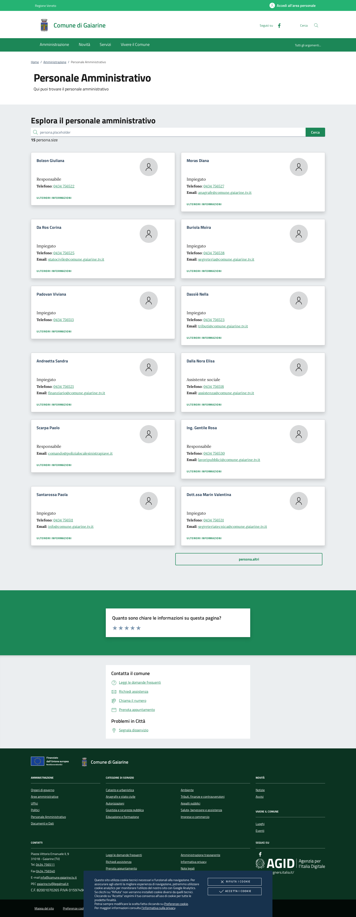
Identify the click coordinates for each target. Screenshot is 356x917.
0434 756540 (45, 871)
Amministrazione (54, 62)
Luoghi (260, 823)
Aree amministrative (44, 796)
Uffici (34, 803)
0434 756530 (214, 453)
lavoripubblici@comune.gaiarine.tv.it (229, 459)
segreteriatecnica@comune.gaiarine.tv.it (232, 526)
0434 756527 (213, 186)
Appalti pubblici (190, 803)
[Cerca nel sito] (316, 25)
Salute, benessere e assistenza (201, 809)
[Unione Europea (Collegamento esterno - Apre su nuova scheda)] (51, 762)
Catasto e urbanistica (120, 789)
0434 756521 (63, 386)
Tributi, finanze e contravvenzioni (203, 796)
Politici (35, 809)
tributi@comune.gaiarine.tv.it (223, 326)
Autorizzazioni (115, 803)
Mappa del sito (44, 908)
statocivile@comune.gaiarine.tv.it (76, 259)
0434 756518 (213, 386)
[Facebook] (277, 25)
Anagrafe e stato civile (120, 796)
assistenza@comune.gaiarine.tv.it (226, 393)
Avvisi (260, 796)
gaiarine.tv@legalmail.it (53, 883)
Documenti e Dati (42, 823)
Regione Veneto (45, 5)
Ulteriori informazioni (54, 198)
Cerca (315, 132)
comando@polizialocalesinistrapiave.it (80, 453)
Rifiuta (234, 881)
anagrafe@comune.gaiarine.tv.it (225, 192)
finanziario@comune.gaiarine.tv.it (76, 393)
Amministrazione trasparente (200, 854)
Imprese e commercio (195, 816)
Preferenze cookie (176, 903)
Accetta (234, 891)
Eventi (260, 830)
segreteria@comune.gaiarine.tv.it (226, 259)
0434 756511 (63, 520)
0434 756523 (214, 319)
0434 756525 (63, 253)
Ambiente (187, 789)
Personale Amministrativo (48, 816)
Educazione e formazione (122, 816)
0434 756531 (213, 520)
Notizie (260, 789)
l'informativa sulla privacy (158, 907)
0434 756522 (63, 186)
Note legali (188, 868)
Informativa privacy (194, 861)
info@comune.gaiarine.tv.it (71, 526)
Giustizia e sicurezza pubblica (125, 809)
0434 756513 (63, 319)
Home (35, 62)
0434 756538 (214, 253)
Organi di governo (42, 789)
